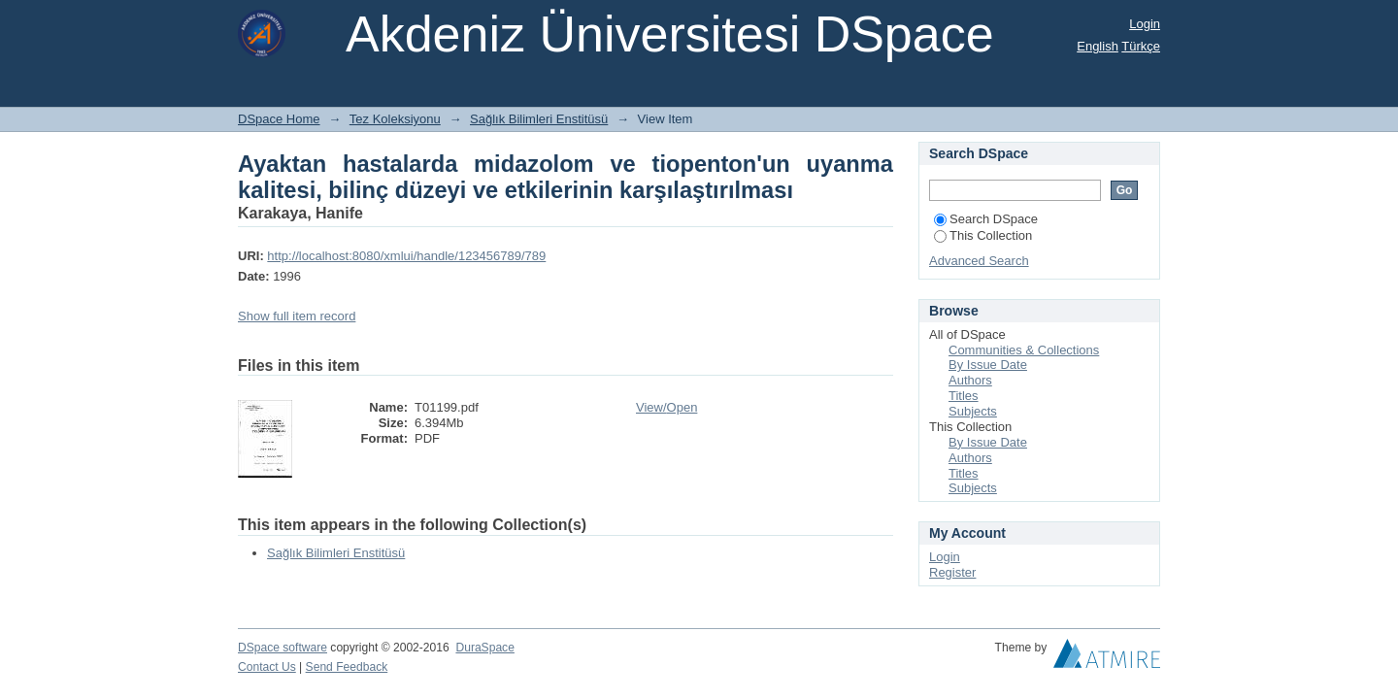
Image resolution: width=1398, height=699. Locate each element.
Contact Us (267, 667)
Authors (970, 380)
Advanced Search (979, 260)
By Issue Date (988, 364)
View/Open (666, 407)
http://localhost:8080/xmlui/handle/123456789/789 (406, 256)
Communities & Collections (1024, 350)
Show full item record (296, 316)
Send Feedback (347, 667)
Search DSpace (986, 219)
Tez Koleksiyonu (395, 119)
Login (1144, 24)
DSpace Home (279, 119)
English (1097, 46)
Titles (964, 395)
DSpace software (282, 647)
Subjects (973, 411)
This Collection (983, 235)
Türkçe (1140, 46)
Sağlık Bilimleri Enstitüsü (539, 119)
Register (952, 572)
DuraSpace (484, 647)
